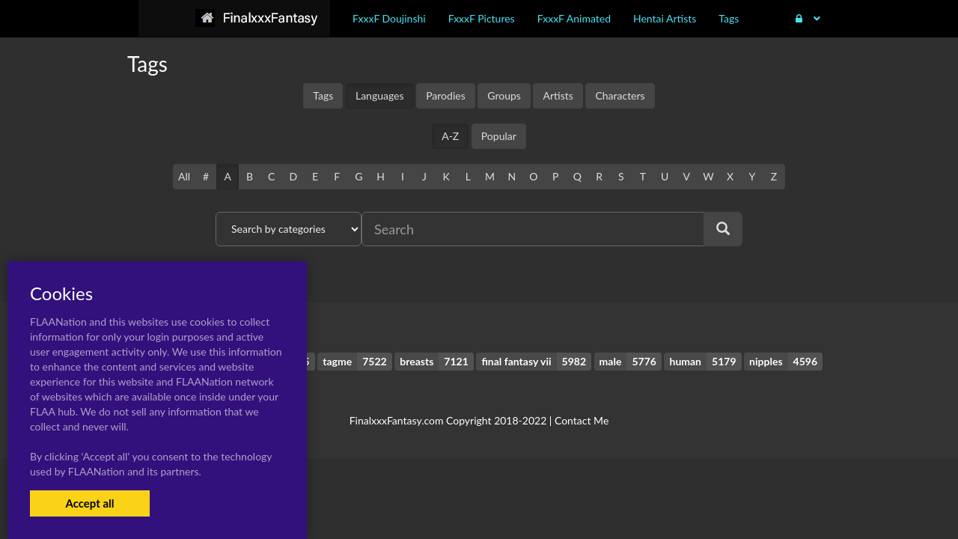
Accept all (89, 503)
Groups (504, 95)
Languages (380, 95)
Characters (619, 95)
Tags (323, 95)
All (184, 176)
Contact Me (581, 420)
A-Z (450, 136)
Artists (558, 95)
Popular (498, 136)
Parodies (446, 95)
